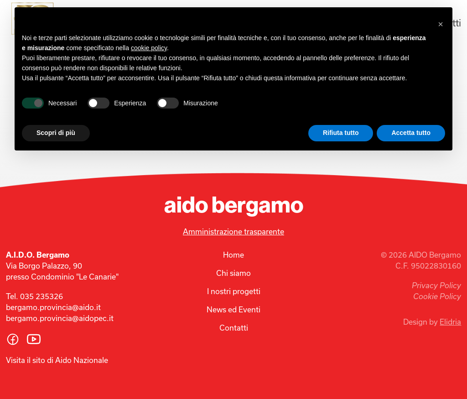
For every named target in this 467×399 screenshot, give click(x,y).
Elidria (450, 321)
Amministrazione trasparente (233, 231)
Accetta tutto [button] (411, 132)
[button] (440, 22)
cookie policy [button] (149, 48)
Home (233, 254)
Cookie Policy (437, 296)
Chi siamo (233, 273)
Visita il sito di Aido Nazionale (57, 360)
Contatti (233, 327)
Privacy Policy (436, 285)
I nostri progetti (233, 291)
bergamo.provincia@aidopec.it (60, 318)
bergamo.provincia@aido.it (53, 307)
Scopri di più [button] (55, 132)
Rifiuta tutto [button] (341, 132)
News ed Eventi (233, 309)
